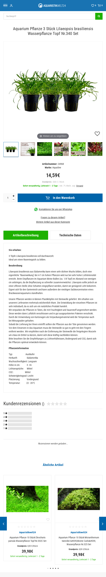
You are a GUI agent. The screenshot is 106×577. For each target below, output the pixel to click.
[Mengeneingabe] (8, 198)
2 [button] (50, 568)
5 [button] (58, 568)
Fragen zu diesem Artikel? (53, 217)
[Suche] (99, 16)
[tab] (25, 235)
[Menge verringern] (13, 199)
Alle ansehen (10, 468)
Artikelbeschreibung (26, 235)
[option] (27, 518)
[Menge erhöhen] (13, 196)
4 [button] (55, 568)
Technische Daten (70, 235)
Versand (79, 186)
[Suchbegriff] (48, 16)
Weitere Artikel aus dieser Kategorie (53, 222)
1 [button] (47, 568)
